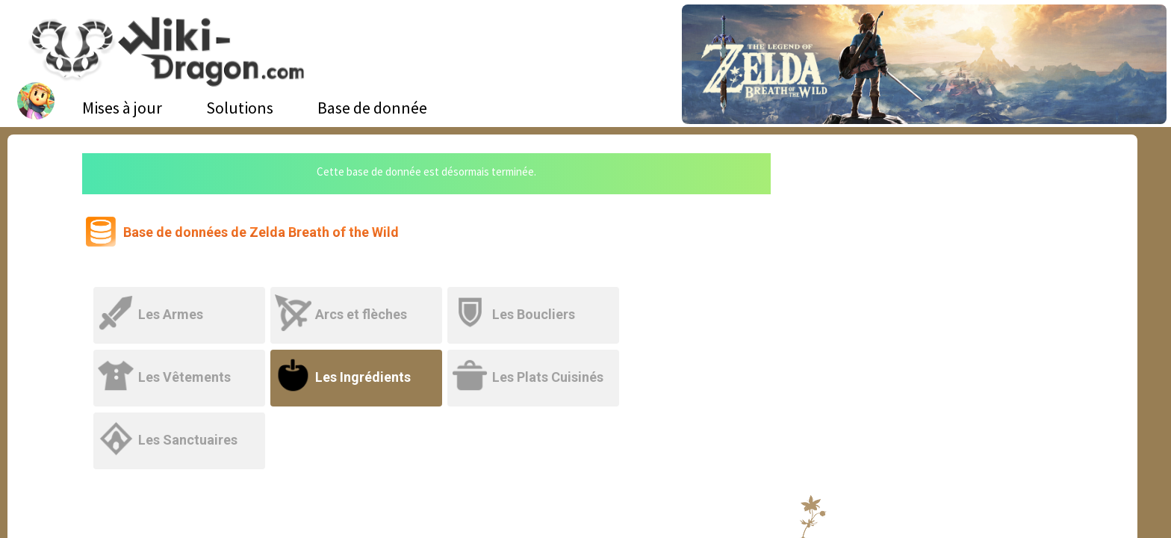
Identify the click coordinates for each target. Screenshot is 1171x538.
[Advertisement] (928, 265)
